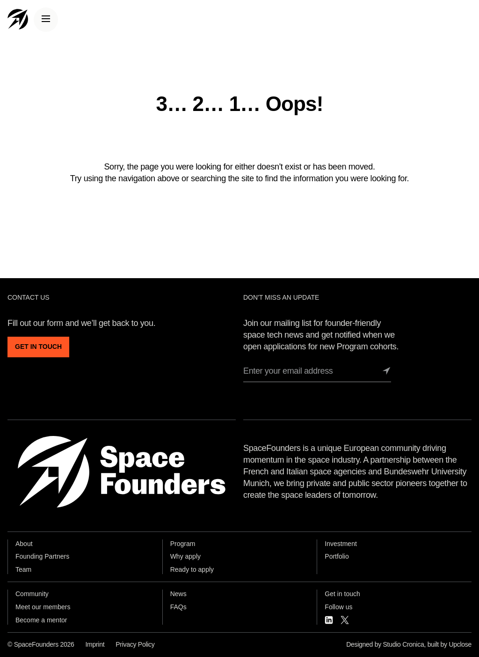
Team (23, 569)
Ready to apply (192, 569)
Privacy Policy (135, 644)
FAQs (178, 607)
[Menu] (45, 20)
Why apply (185, 556)
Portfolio (336, 556)
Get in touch (342, 594)
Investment (340, 543)
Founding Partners (42, 556)
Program (183, 543)
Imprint (94, 644)
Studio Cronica (403, 644)
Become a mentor (41, 620)
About (24, 543)
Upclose (460, 644)
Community (32, 594)
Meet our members (42, 607)
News (178, 594)
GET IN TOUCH (38, 346)
